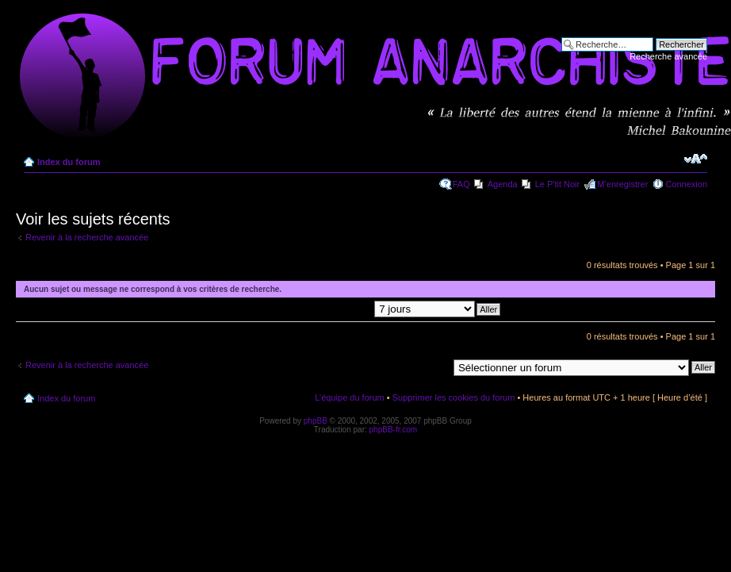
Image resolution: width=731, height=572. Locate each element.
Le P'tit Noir (557, 184)
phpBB (315, 421)
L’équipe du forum (349, 397)
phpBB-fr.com (393, 429)
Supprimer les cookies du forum (453, 397)
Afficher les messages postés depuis (353, 308)
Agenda (503, 184)
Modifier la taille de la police (695, 159)
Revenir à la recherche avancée (86, 237)
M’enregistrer (622, 184)
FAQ (461, 184)
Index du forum (68, 162)
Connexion (686, 184)
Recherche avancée (668, 56)
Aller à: (433, 366)
